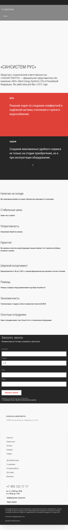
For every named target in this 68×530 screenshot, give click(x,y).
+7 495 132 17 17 (17, 486)
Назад (5, 16)
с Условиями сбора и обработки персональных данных (19, 401)
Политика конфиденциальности (15, 516)
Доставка (10, 472)
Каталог (9, 446)
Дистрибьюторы (12, 460)
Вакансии (9, 476)
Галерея (9, 450)
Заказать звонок (11, 394)
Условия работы (12, 468)
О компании (10, 464)
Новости (9, 437)
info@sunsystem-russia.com (16, 498)
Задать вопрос (12, 502)
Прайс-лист (10, 442)
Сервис (9, 454)
